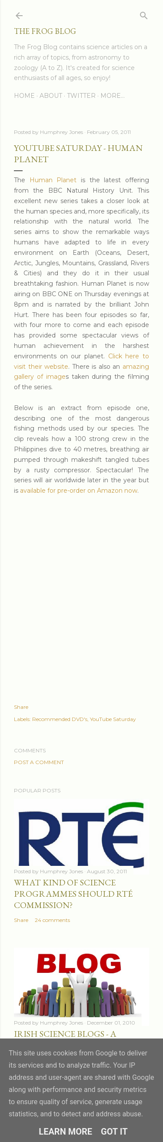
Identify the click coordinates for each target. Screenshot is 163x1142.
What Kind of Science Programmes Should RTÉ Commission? (73, 894)
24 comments (52, 920)
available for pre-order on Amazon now (78, 490)
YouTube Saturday (113, 719)
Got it (114, 1131)
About (51, 96)
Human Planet (53, 180)
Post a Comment (39, 762)
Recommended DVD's (59, 719)
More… (112, 96)
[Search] (144, 13)
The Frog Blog (45, 31)
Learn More (65, 1131)
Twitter (81, 96)
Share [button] (21, 707)
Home (24, 96)
